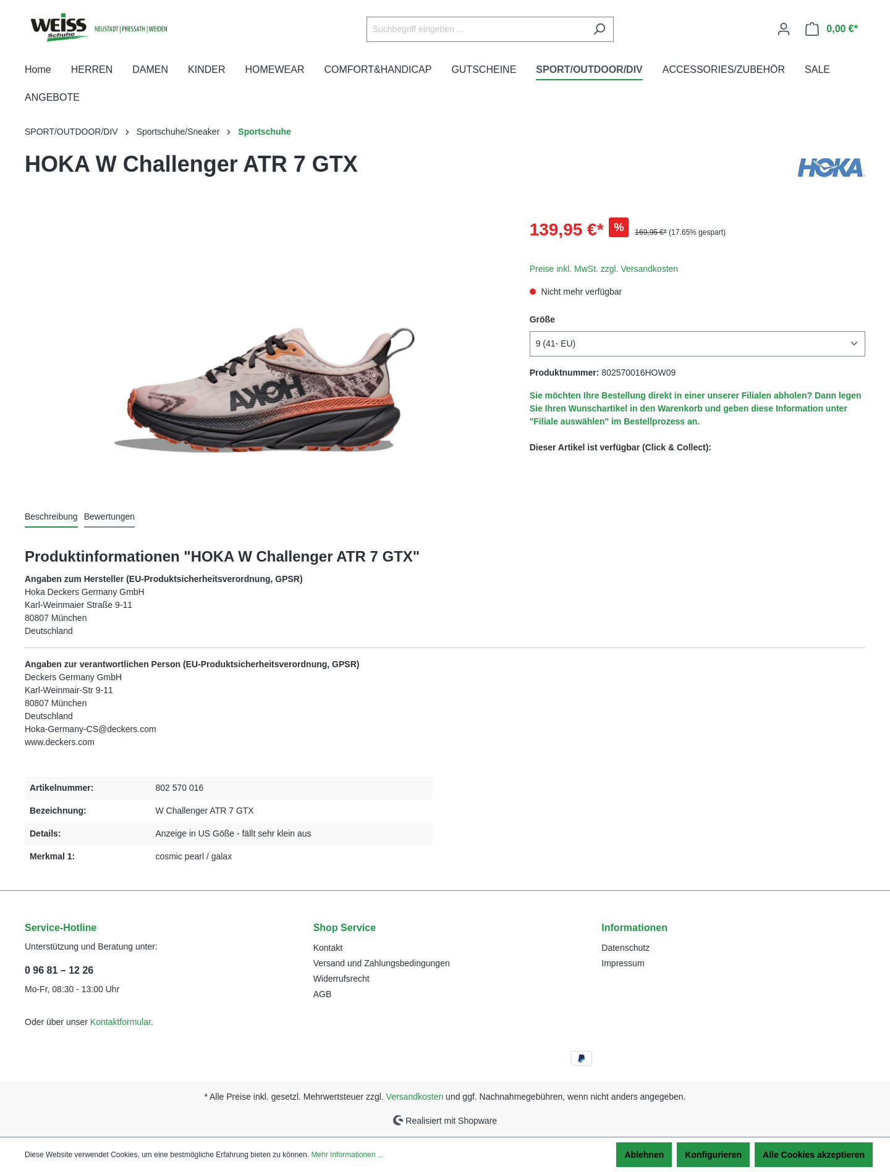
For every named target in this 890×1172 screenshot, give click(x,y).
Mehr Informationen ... (347, 1154)
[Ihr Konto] (783, 29)
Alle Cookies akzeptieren (814, 1155)
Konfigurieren (713, 1155)
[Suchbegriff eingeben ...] (476, 29)
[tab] (51, 517)
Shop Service (344, 927)
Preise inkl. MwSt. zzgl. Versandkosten (604, 269)
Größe (542, 319)
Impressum (622, 963)
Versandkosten (415, 1097)
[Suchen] (599, 29)
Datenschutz (625, 948)
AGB (322, 994)
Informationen (634, 927)
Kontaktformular (120, 1022)
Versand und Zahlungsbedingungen (381, 963)
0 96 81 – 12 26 (59, 970)
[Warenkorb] (831, 29)
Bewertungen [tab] (109, 516)
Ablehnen (644, 1155)
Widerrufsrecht (341, 979)
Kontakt (327, 948)
